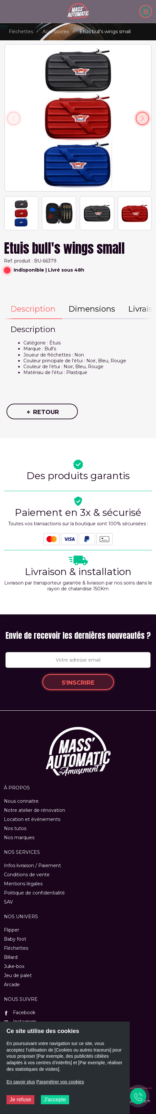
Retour (42, 412)
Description (32, 309)
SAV (8, 902)
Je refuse (20, 1099)
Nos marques (19, 837)
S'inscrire (78, 682)
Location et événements (32, 819)
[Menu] (145, 11)
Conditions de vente (27, 875)
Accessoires (55, 31)
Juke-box (14, 966)
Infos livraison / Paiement (32, 865)
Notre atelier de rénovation (34, 810)
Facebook (19, 1012)
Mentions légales (23, 884)
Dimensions (91, 309)
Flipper (11, 930)
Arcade (12, 984)
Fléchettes (21, 31)
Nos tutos (15, 828)
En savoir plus (20, 1081)
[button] (142, 118)
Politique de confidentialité (34, 893)
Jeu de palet (18, 975)
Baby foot (15, 939)
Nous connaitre (21, 801)
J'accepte (55, 1099)
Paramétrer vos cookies (60, 1081)
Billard (11, 957)
